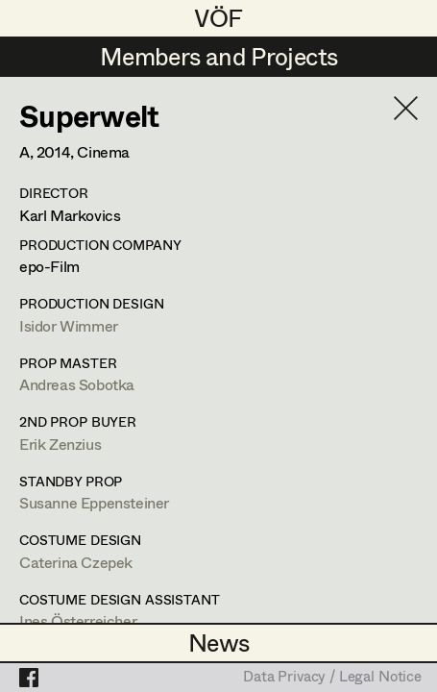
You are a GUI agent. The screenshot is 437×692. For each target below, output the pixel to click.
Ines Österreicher (77, 620)
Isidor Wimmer (68, 325)
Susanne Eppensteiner (94, 502)
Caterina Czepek (76, 562)
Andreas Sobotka (76, 384)
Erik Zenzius (60, 444)
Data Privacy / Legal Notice (332, 677)
